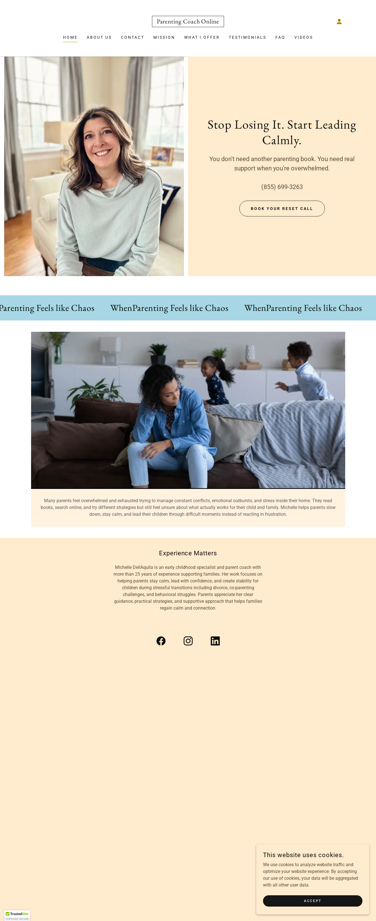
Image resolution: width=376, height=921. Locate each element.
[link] (188, 22)
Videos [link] (303, 37)
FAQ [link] (280, 37)
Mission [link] (164, 37)
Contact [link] (132, 37)
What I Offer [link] (202, 37)
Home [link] (70, 37)
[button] (339, 21)
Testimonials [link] (247, 37)
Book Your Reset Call (282, 208)
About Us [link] (99, 37)
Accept (312, 901)
